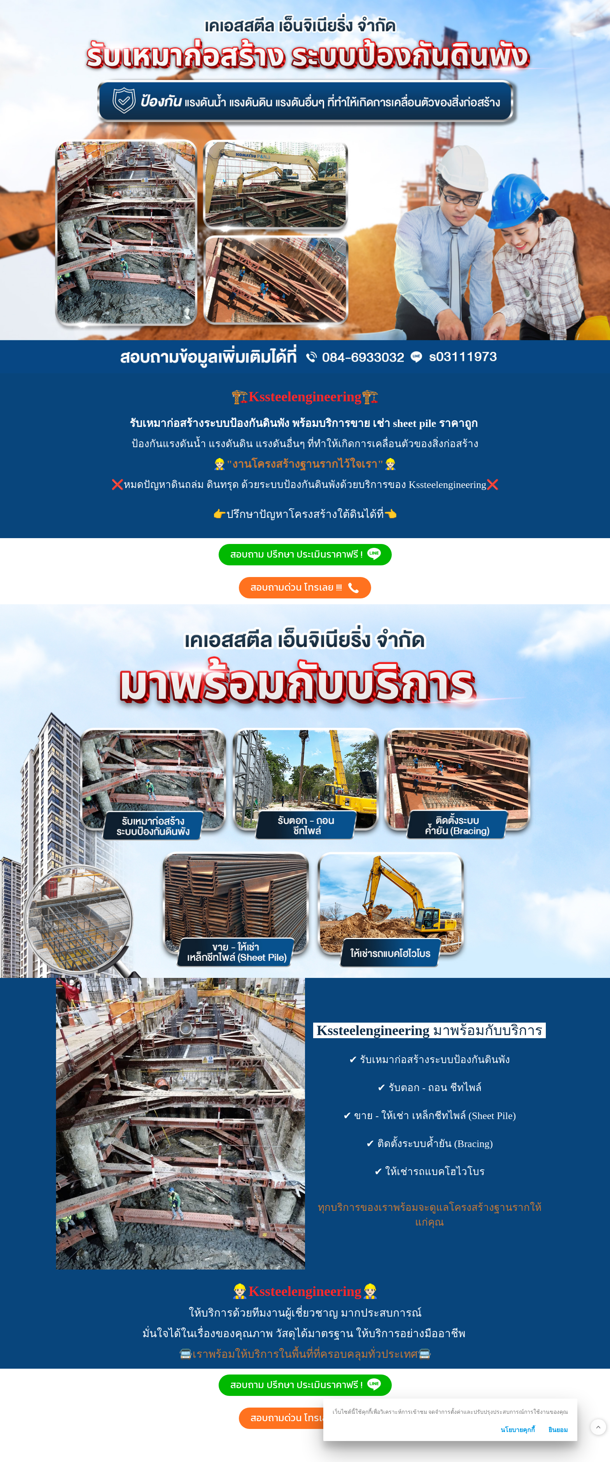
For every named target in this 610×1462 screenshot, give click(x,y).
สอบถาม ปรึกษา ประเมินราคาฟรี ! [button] (296, 554)
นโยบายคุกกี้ (518, 1430)
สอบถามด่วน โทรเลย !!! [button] (296, 587)
